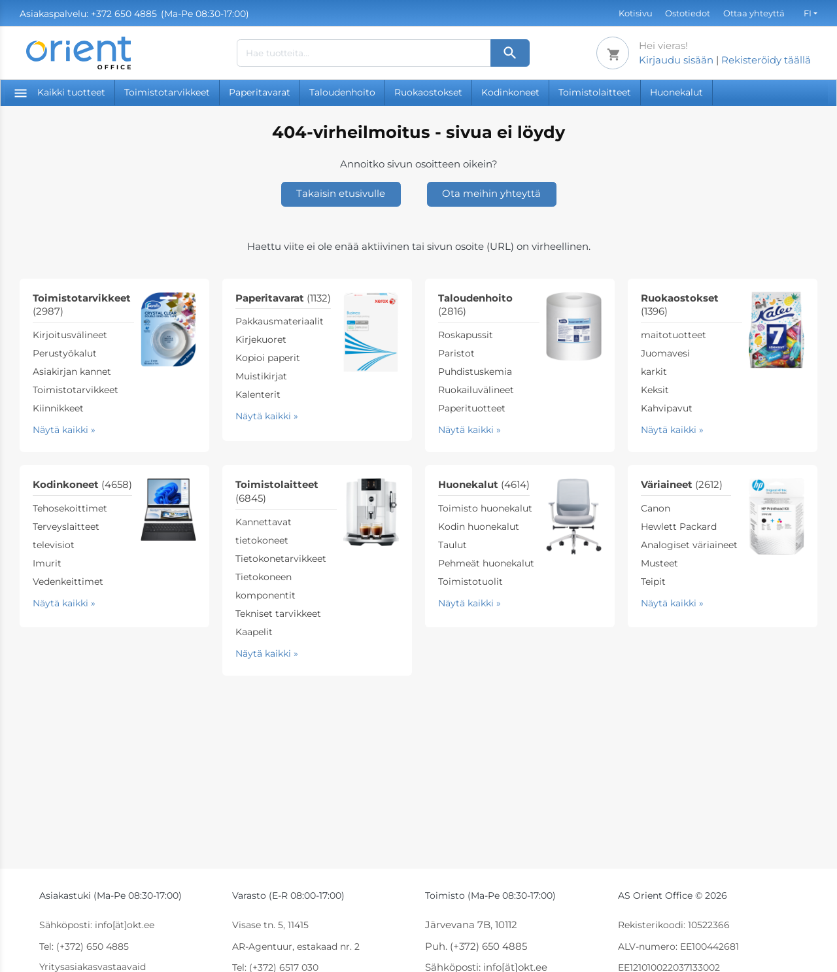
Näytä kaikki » (64, 430)
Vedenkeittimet (68, 581)
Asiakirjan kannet (72, 371)
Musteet (659, 563)
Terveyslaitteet (66, 526)
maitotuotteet (673, 335)
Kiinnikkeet (58, 408)
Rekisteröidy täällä (766, 60)
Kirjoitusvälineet (70, 335)
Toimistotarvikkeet (167, 92)
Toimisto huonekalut (485, 508)
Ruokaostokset (428, 92)
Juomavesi (665, 353)
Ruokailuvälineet (476, 390)
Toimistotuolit (470, 581)
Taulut (452, 545)
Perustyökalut (65, 353)
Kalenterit (258, 394)
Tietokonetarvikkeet (280, 558)
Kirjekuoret (260, 339)
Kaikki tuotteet (59, 92)
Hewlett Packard (679, 526)
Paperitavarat (259, 92)
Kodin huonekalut (478, 526)
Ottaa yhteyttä (754, 13)
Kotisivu (636, 13)
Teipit (653, 581)
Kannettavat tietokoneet (263, 531)
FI (807, 13)
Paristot (456, 353)
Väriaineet (682, 484)
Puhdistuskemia (475, 371)
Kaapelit (254, 632)
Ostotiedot (687, 13)
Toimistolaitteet (594, 92)
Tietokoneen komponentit (265, 586)
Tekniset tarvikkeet (278, 613)
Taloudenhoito (342, 92)
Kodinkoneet (510, 92)
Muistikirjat (261, 376)
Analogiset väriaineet (689, 545)
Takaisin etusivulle (340, 193)
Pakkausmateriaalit (279, 321)
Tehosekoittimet (70, 508)
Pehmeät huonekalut (486, 563)
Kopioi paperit (267, 358)
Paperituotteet (471, 408)
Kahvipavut (666, 408)
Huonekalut (676, 92)
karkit (654, 371)
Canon (655, 508)
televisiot (54, 545)
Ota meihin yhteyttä (491, 193)
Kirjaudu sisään (676, 60)
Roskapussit (465, 335)
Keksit (655, 390)
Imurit (47, 563)
